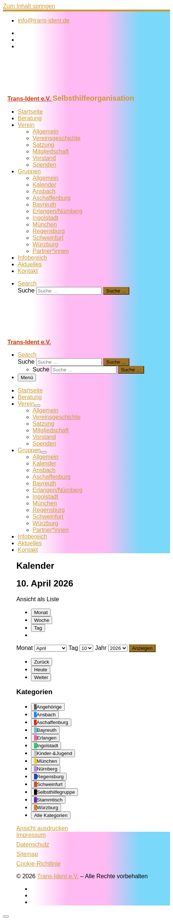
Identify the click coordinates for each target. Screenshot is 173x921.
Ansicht (42, 828)
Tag (38, 628)
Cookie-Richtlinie (38, 864)
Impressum (30, 835)
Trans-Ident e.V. (58, 876)
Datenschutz (32, 844)
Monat (41, 612)
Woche (41, 620)
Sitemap (27, 854)
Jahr (100, 648)
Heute (40, 669)
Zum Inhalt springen (29, 6)
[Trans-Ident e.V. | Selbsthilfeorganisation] (49, 90)
